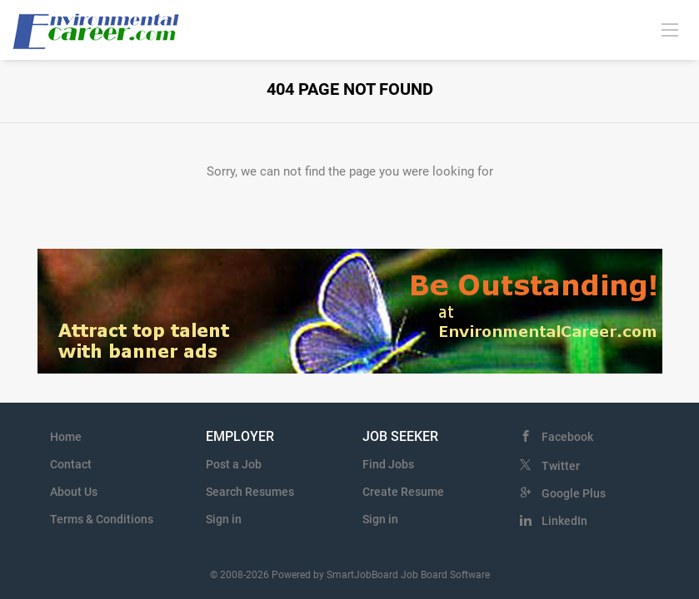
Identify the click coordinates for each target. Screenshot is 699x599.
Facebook (567, 436)
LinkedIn (564, 520)
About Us (73, 491)
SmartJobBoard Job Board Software (408, 575)
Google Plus (574, 493)
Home (66, 436)
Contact (71, 464)
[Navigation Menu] (670, 29)
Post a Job (234, 464)
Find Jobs (388, 464)
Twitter (561, 466)
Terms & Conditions (101, 519)
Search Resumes (250, 491)
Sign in (224, 519)
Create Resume (403, 491)
